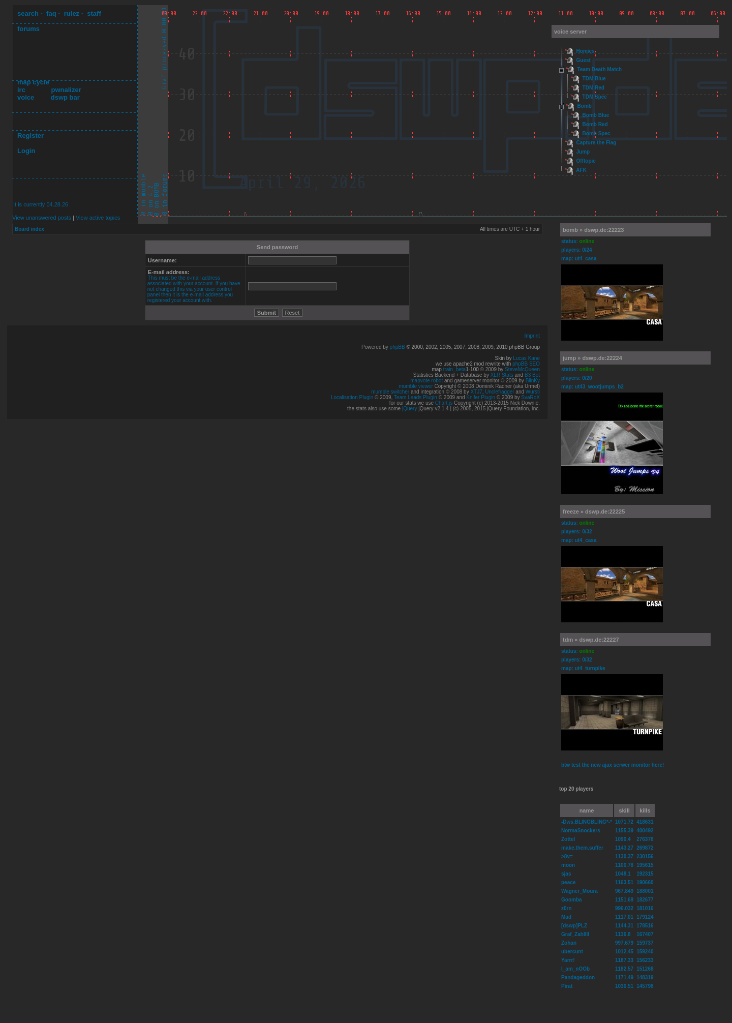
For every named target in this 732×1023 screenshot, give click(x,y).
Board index (29, 229)
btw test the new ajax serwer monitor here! (612, 765)
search (28, 13)
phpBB (397, 347)
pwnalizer (66, 90)
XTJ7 (476, 392)
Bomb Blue (596, 115)
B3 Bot (532, 375)
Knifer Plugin (480, 397)
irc (21, 90)
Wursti (533, 392)
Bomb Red (595, 124)
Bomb (584, 106)
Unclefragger (499, 392)
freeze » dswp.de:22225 (594, 511)
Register (30, 135)
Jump (583, 152)
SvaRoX (530, 397)
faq (51, 13)
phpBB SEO (526, 364)
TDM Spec (595, 97)
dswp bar (65, 97)
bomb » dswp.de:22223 (593, 230)
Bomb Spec (597, 133)
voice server (570, 31)
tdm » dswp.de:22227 (591, 640)
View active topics (98, 218)
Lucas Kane (526, 358)
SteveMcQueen (522, 369)
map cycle (33, 82)
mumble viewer (416, 386)
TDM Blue (594, 78)
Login (26, 151)
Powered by (375, 347)
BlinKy (533, 380)
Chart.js (443, 403)
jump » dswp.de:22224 (592, 358)
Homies (585, 51)
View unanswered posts (41, 218)
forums (28, 29)
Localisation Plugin (352, 397)
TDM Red (593, 88)
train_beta (454, 369)
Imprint (532, 336)
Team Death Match (599, 69)
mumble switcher (390, 392)
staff (94, 13)
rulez (71, 13)
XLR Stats (502, 375)
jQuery (409, 408)
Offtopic (586, 161)
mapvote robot (426, 380)
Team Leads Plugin (415, 397)
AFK (581, 170)
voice (25, 97)
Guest (583, 60)
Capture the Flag (596, 142)
